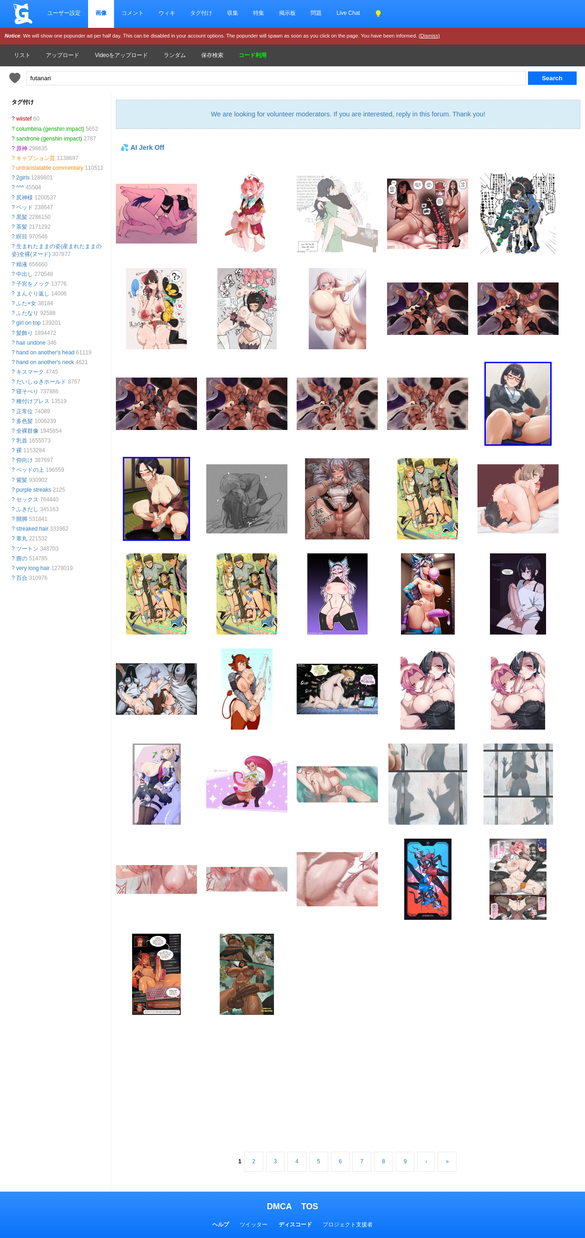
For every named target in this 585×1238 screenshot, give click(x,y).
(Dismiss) (429, 35)
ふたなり (27, 313)
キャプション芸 (35, 158)
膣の (21, 558)
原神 (21, 148)
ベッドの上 (30, 470)
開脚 (21, 519)
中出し (24, 274)
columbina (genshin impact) (50, 129)
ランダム (175, 55)
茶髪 (21, 227)
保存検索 (212, 55)
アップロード (62, 55)
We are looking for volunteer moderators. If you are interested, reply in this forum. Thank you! (348, 114)
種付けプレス (33, 401)
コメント (132, 13)
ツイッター (253, 1224)
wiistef (24, 118)
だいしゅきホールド (41, 381)
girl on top (28, 323)
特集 (258, 13)
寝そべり (27, 391)
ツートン (27, 548)
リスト (22, 55)
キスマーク (30, 372)
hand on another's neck (45, 362)
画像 (101, 13)
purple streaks (33, 490)
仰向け (24, 460)
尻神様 (24, 197)
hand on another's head (45, 352)
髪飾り (24, 333)
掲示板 (287, 13)
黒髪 (21, 217)
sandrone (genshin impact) (49, 138)
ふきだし (27, 509)
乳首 (21, 440)
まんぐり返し (33, 293)
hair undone (30, 343)
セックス (27, 499)
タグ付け (201, 13)
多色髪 (24, 421)
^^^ (20, 187)
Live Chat (348, 13)
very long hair (33, 568)
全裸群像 (27, 431)
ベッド (24, 207)
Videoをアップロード (121, 55)
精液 (21, 264)
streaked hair (32, 529)
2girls (23, 177)
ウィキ (167, 13)
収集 (232, 13)
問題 (316, 13)
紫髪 (21, 480)
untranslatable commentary (49, 168)
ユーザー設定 (64, 13)
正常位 (24, 411)
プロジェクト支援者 (348, 1224)
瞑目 (21, 236)
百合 (21, 578)
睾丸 (21, 538)
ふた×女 (26, 303)
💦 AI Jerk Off (142, 147)
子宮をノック (33, 284)
